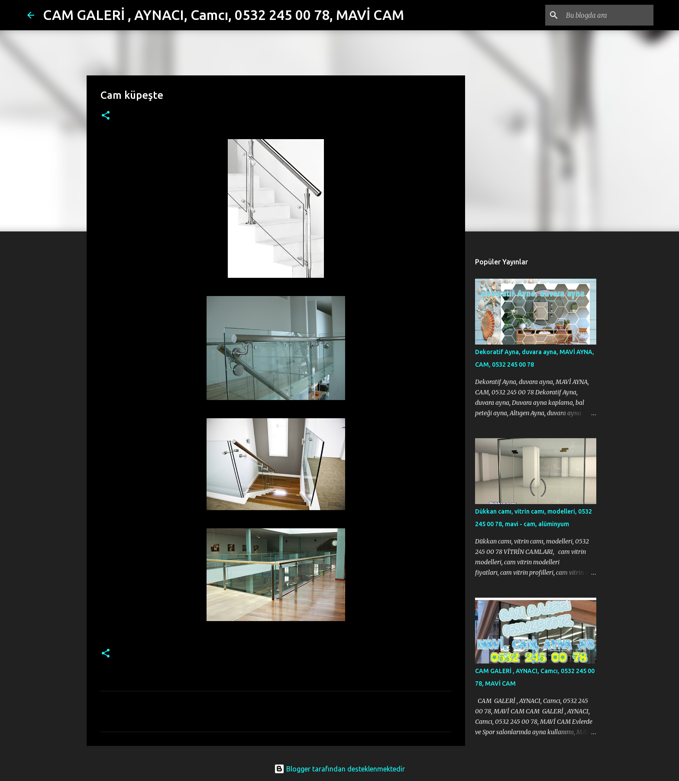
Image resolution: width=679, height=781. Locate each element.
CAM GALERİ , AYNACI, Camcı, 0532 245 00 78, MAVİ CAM (223, 15)
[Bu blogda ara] (608, 15)
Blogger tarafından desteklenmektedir (339, 769)
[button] (105, 116)
